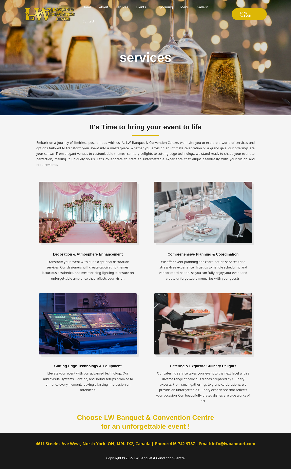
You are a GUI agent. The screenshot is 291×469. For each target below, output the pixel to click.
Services (124, 10)
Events (142, 10)
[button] (249, 10)
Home (91, 10)
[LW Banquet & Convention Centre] (49, 9)
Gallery (200, 10)
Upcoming (165, 10)
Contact (218, 10)
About (106, 10)
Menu (183, 10)
